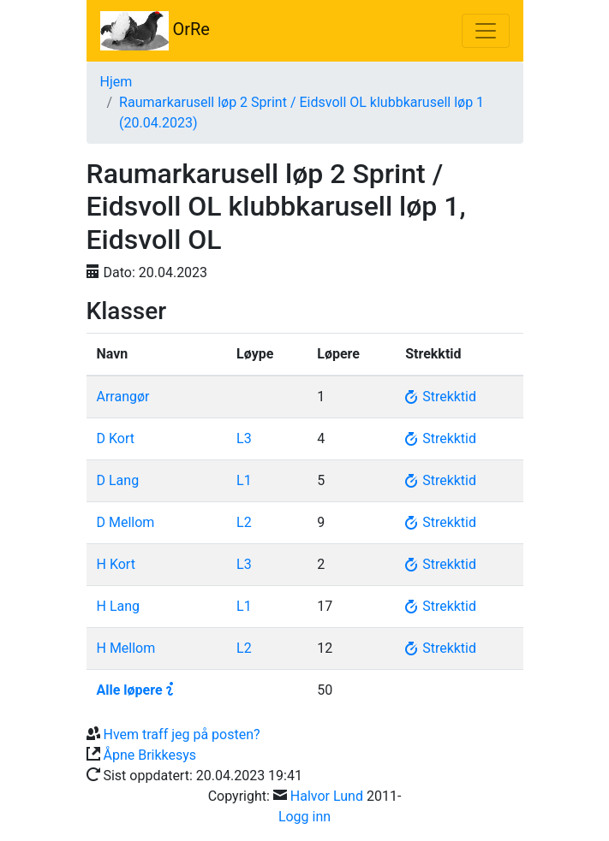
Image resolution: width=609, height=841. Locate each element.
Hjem (116, 82)
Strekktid (440, 396)
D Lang (118, 480)
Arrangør (123, 396)
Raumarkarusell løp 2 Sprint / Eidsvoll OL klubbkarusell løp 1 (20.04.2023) (301, 112)
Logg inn (304, 816)
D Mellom (126, 522)
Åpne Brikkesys (149, 755)
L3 (244, 438)
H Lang (118, 606)
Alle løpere (130, 690)
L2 (244, 522)
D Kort (115, 438)
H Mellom (126, 648)
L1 (244, 480)
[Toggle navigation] (486, 31)
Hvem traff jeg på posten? (181, 734)
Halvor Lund (326, 796)
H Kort (116, 564)
